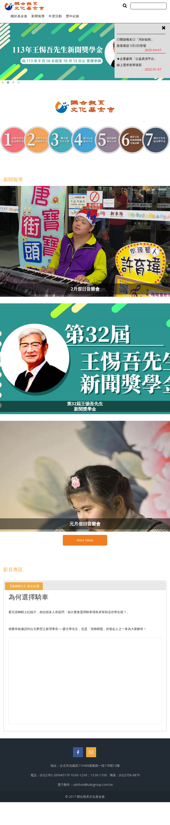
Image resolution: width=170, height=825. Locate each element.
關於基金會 (19, 16)
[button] (2, 82)
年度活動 (55, 16)
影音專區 (13, 569)
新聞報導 (38, 16)
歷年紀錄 (72, 16)
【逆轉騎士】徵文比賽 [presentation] (24, 586)
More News (85, 540)
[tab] (24, 586)
